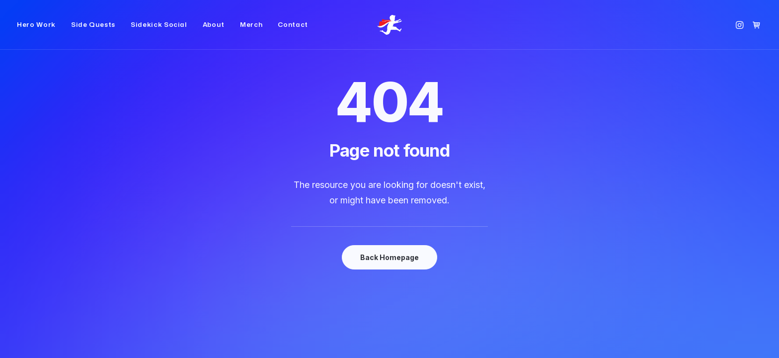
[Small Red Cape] (389, 33)
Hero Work (36, 32)
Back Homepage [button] (389, 257)
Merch (251, 32)
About (214, 32)
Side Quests (93, 32)
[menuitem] (40, 33)
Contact (293, 32)
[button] (741, 33)
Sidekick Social (159, 32)
